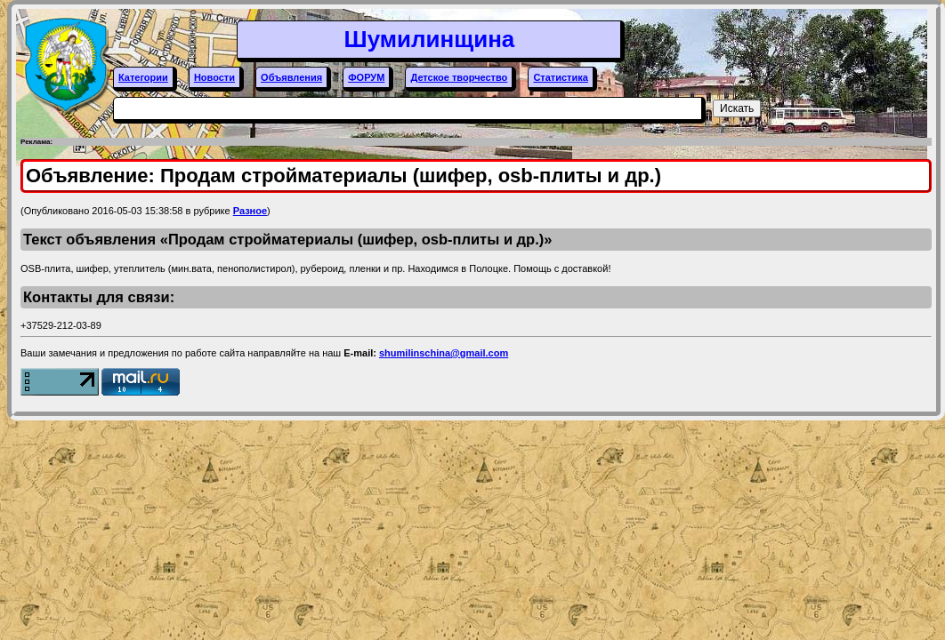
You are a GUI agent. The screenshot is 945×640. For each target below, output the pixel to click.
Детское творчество (458, 77)
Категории (143, 77)
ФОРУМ (366, 77)
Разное (250, 210)
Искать (737, 108)
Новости (214, 77)
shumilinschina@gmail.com (443, 353)
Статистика (560, 77)
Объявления (291, 77)
